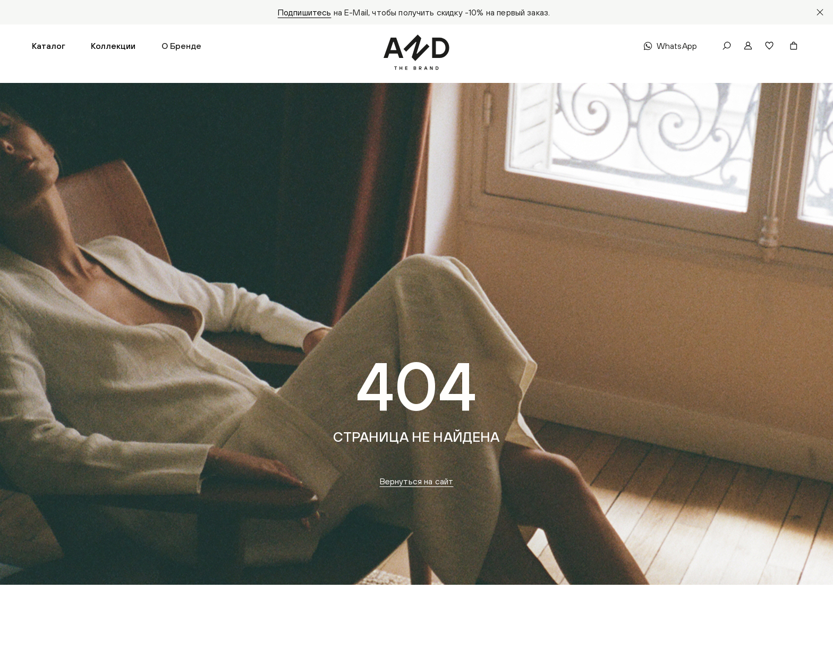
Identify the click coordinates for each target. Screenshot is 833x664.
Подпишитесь (305, 12)
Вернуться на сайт (417, 481)
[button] (48, 45)
